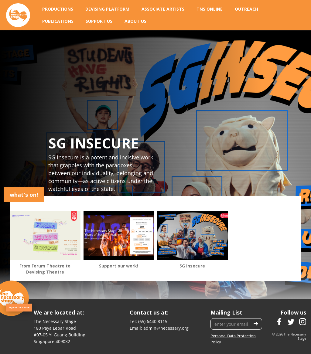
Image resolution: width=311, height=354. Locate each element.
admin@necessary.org (166, 328)
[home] (18, 15)
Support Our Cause (19, 307)
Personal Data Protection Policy (233, 339)
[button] (57, 9)
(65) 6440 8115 (152, 321)
